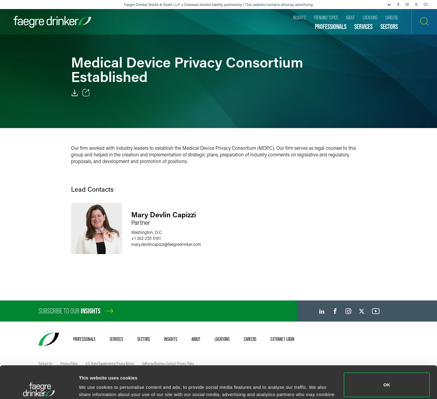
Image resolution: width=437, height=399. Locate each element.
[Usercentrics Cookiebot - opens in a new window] (39, 387)
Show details (93, 385)
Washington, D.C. (147, 232)
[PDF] (74, 93)
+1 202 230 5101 (146, 238)
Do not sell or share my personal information (387, 379)
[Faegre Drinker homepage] (52, 22)
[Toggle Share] (86, 93)
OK (386, 352)
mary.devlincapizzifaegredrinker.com (166, 244)
